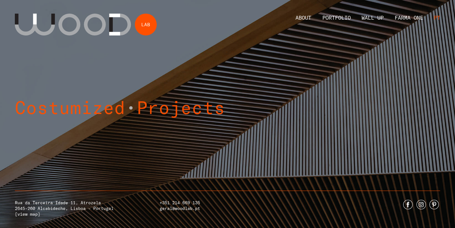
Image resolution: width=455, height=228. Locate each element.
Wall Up (372, 17)
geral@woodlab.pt (180, 208)
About (303, 17)
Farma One (409, 17)
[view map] (27, 214)
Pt (437, 17)
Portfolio (336, 17)
